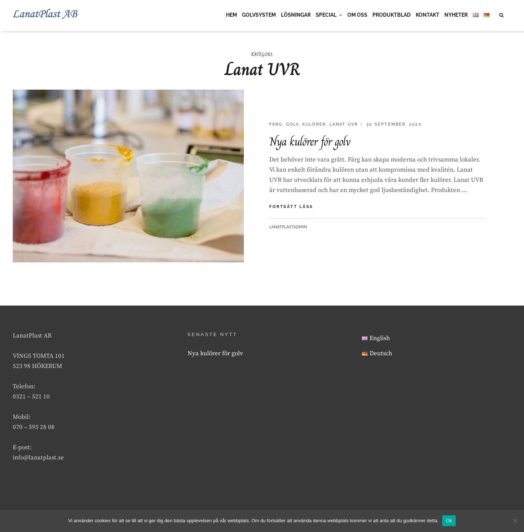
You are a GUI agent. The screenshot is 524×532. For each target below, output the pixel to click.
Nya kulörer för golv (309, 142)
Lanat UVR (344, 125)
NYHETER (456, 15)
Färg (275, 125)
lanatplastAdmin (288, 227)
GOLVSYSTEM (259, 15)
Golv (292, 125)
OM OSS (357, 15)
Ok (449, 520)
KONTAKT (427, 15)
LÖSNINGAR (296, 15)
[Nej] (515, 520)
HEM (231, 15)
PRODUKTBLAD (391, 15)
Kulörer (314, 125)
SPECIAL (326, 15)
